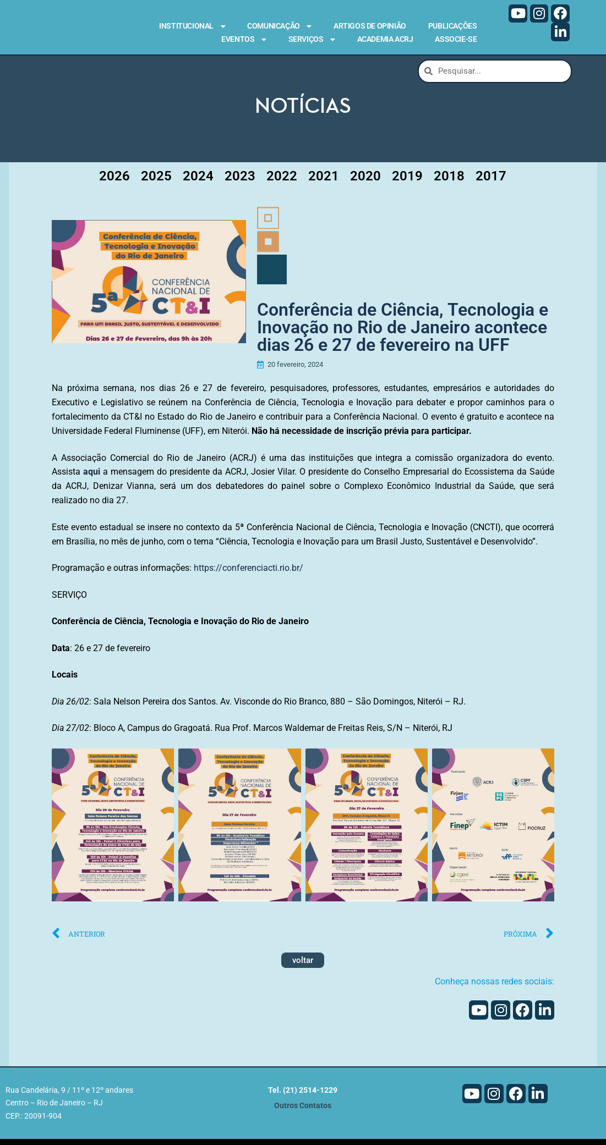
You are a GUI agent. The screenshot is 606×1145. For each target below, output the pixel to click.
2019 (407, 178)
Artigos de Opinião (370, 25)
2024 (198, 178)
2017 (491, 178)
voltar (302, 966)
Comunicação (279, 26)
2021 (323, 178)
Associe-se (456, 39)
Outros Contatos (302, 1111)
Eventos (243, 39)
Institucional (192, 26)
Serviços (311, 39)
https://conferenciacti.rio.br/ (248, 574)
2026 (114, 178)
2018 (449, 178)
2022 (281, 178)
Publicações (452, 25)
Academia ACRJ (385, 39)
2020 (365, 178)
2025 (156, 178)
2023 (240, 178)
